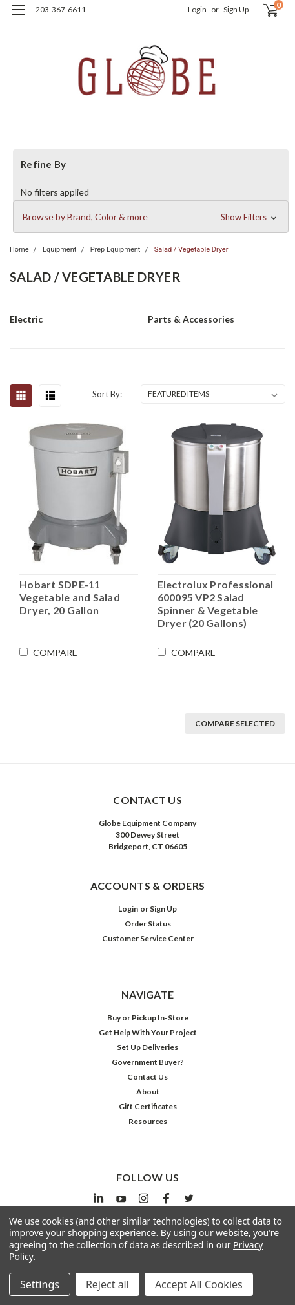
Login (197, 9)
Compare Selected (235, 723)
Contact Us (147, 1077)
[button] (151, 217)
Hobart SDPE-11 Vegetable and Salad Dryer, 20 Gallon (69, 597)
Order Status (148, 923)
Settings (39, 1284)
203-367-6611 (61, 9)
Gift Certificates (148, 1106)
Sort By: (107, 394)
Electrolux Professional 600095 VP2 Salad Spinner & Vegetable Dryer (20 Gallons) (216, 603)
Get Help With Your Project (148, 1032)
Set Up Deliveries (147, 1047)
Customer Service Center (148, 938)
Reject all (107, 1284)
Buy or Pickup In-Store (147, 1017)
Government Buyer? (148, 1062)
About (147, 1091)
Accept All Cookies (199, 1284)
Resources (147, 1121)
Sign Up (236, 9)
